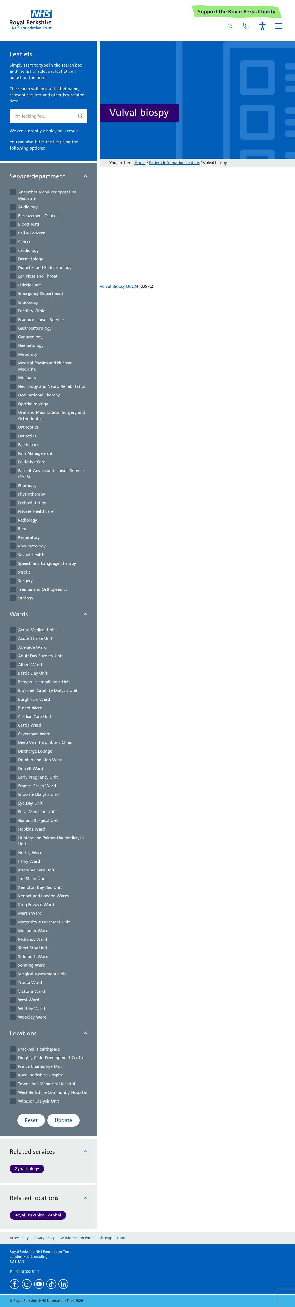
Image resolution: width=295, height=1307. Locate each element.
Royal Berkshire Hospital (41, 1075)
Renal (23, 528)
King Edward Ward (36, 904)
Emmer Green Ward (37, 785)
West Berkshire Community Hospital (52, 1092)
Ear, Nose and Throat (37, 276)
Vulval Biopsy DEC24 (119, 286)
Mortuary (27, 377)
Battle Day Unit (33, 673)
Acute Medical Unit (36, 630)
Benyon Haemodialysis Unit (44, 681)
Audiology (28, 206)
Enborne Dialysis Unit (38, 794)
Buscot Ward (30, 707)
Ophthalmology (33, 403)
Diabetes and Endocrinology (45, 267)
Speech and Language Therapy (47, 563)
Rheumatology (32, 546)
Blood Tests (28, 224)
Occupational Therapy (39, 395)
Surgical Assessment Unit (42, 974)
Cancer (24, 241)
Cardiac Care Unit (34, 716)
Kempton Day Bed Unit (40, 887)
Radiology (27, 520)
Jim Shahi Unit (32, 878)
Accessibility (19, 1238)
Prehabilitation (32, 502)
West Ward (28, 999)
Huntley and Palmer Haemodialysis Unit (51, 841)
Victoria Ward (31, 991)
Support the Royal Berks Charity (237, 12)
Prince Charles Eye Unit (40, 1066)
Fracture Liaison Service (41, 319)
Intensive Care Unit (36, 870)
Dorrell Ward (30, 768)
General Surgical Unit (38, 820)
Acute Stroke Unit (35, 638)
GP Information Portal (77, 1238)
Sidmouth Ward (33, 956)
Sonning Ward (31, 965)
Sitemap (105, 1238)
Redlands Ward (32, 939)
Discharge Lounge (35, 751)
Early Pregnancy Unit (38, 777)
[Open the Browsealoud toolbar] (262, 26)
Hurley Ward (30, 852)
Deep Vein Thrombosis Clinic (45, 742)
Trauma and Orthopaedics (42, 589)
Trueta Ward (30, 982)
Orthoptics (28, 427)
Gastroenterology (35, 328)
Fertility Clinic (31, 310)
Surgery (25, 580)
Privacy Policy (44, 1238)
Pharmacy (27, 485)
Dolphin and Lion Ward (40, 759)
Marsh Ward (30, 913)
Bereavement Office (37, 215)
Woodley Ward (32, 1017)
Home (140, 162)
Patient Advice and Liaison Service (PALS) (51, 473)
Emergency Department (40, 293)
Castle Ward (29, 725)
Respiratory (29, 537)
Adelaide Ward (32, 647)
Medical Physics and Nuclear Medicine (45, 366)
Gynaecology (30, 336)
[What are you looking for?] (230, 26)
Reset (31, 1120)
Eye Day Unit (30, 803)
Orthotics (27, 436)
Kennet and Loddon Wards (43, 895)
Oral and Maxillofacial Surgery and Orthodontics (51, 415)
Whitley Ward (31, 1008)
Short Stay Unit (33, 947)
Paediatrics (28, 444)
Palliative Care (31, 461)
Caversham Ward (34, 733)
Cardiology (28, 250)
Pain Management (35, 453)
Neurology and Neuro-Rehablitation (52, 386)
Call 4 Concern (31, 233)
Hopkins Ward (31, 829)
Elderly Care (29, 285)
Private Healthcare (35, 511)
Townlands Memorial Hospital (46, 1083)
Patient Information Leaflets (174, 162)
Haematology (31, 345)
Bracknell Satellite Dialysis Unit (48, 690)
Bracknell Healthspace (39, 1049)
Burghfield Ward (34, 699)
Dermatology (30, 258)
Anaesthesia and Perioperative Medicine (47, 195)
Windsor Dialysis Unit (38, 1101)
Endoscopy (28, 302)
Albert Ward (30, 664)
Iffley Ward (29, 861)
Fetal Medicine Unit (37, 811)
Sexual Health (31, 554)
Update (63, 1120)
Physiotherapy (31, 494)
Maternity (27, 354)
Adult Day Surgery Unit (40, 655)
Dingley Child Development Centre (51, 1057)
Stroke (24, 572)
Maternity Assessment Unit (44, 922)
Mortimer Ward (33, 930)
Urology (25, 598)
